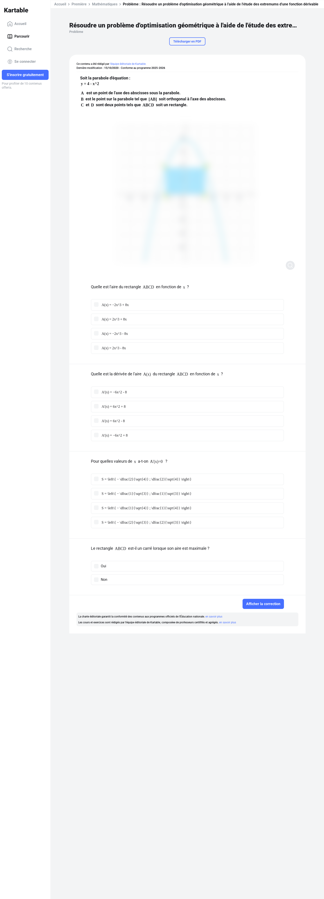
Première (79, 4)
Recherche (19, 49)
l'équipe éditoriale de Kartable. (128, 63)
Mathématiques (104, 4)
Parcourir (18, 36)
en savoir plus (213, 616)
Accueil (16, 24)
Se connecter (21, 61)
